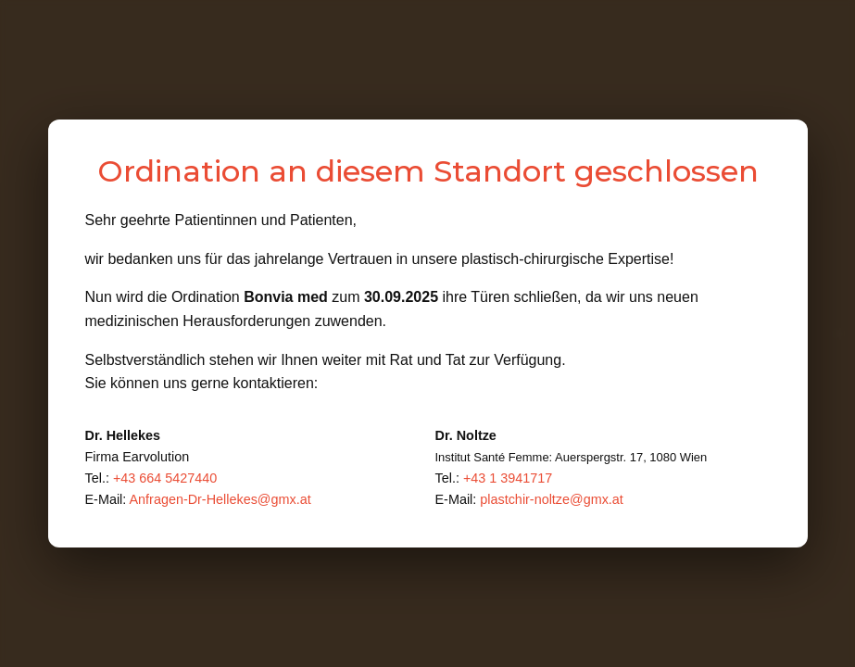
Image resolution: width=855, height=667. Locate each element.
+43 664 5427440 (165, 478)
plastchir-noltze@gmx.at (551, 499)
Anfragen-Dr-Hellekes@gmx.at (219, 499)
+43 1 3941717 (507, 478)
